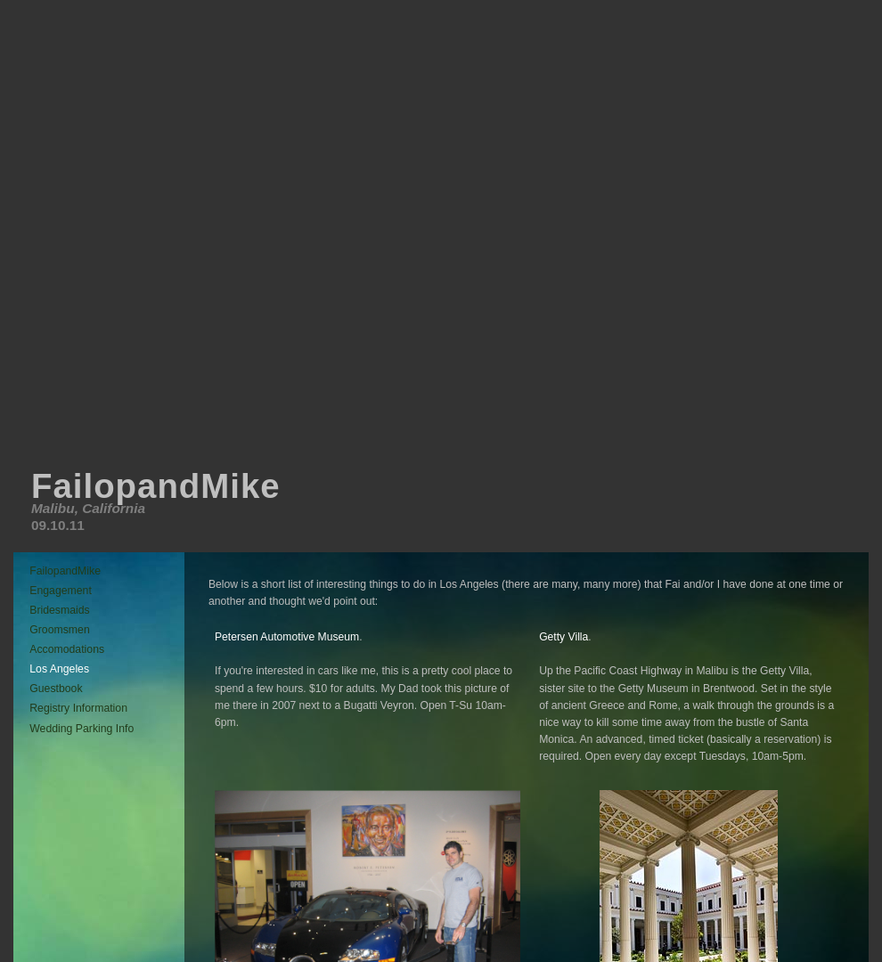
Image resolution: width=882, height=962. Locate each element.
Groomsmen (59, 630)
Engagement (60, 590)
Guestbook (55, 688)
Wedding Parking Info (81, 728)
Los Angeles (59, 669)
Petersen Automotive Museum (287, 637)
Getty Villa (563, 637)
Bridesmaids (59, 610)
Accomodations (66, 649)
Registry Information (78, 708)
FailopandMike (65, 571)
